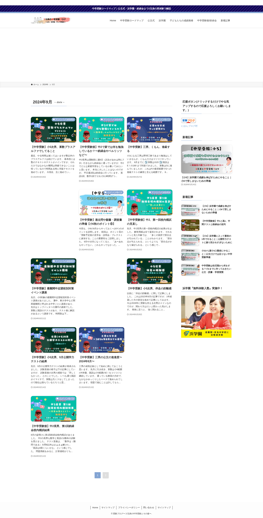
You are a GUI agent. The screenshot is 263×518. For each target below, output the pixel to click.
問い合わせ (148, 507)
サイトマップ (108, 507)
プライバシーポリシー (129, 507)
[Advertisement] (131, 56)
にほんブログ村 (189, 126)
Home (95, 507)
